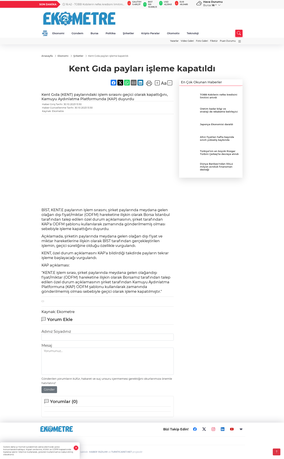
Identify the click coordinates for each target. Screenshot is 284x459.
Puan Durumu (228, 40)
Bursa (94, 33)
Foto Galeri (202, 40)
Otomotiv (173, 33)
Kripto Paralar (150, 33)
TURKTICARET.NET (121, 452)
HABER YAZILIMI (98, 452)
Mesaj (46, 345)
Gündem (77, 33)
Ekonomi (58, 33)
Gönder (49, 389)
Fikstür (214, 40)
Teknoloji (193, 33)
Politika (111, 33)
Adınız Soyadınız (56, 331)
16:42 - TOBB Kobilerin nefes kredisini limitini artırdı (92, 4)
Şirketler (128, 33)
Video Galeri (187, 40)
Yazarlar (174, 40)
